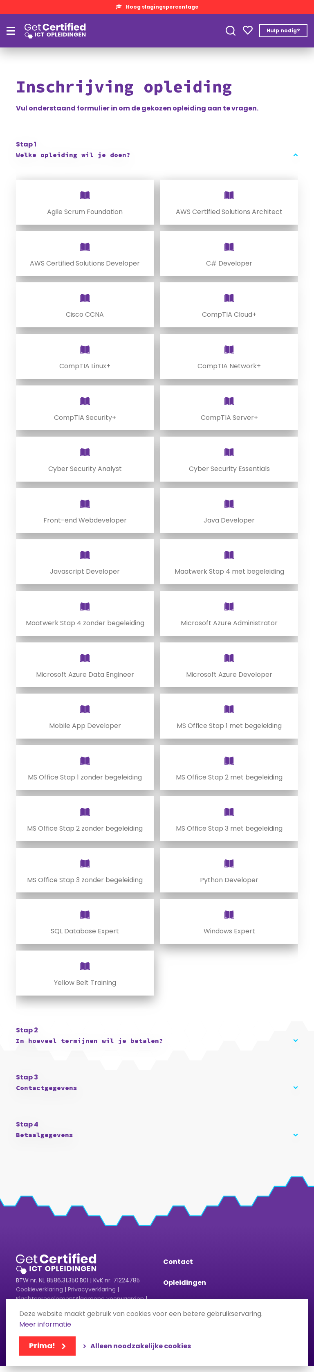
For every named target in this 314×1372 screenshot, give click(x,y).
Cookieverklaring (39, 1289)
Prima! (42, 1345)
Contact (178, 1261)
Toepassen (231, 31)
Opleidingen (184, 1282)
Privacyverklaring (92, 1289)
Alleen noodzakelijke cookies (140, 1346)
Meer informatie (45, 1324)
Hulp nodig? (283, 30)
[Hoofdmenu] (11, 31)
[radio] (85, 202)
